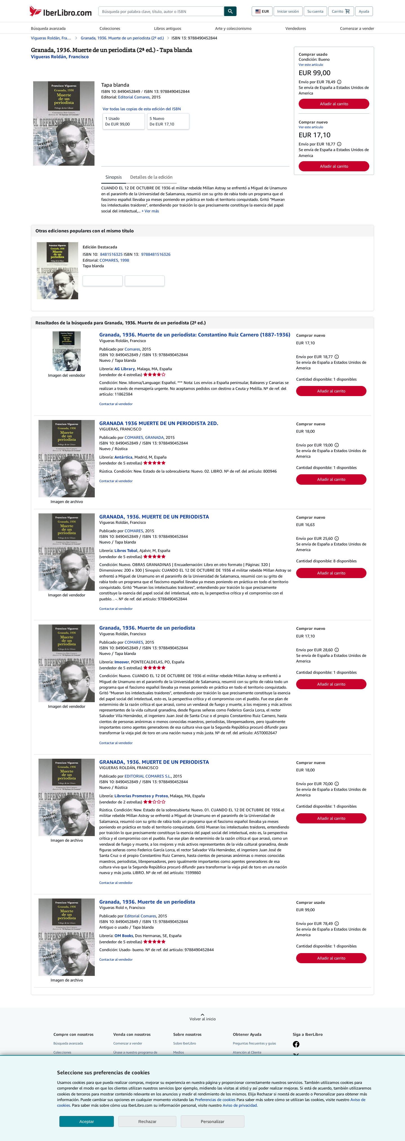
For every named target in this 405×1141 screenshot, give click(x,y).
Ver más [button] (152, 210)
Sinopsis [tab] (113, 177)
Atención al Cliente (247, 1052)
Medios (178, 1052)
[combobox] (161, 11)
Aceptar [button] (86, 1121)
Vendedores (295, 28)
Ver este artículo (311, 64)
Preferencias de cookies (215, 1099)
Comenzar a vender (357, 28)
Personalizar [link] (212, 1121)
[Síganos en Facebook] (296, 1044)
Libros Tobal (126, 550)
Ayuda (364, 11)
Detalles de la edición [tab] (151, 177)
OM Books (123, 935)
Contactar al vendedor (115, 404)
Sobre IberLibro (184, 1043)
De (123, 121)
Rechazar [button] (147, 1121)
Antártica (123, 457)
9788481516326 (155, 254)
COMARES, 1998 (114, 260)
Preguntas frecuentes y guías (254, 1043)
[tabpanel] (195, 199)
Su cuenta (315, 11)
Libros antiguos (167, 28)
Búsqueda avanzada (48, 28)
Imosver (121, 661)
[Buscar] (230, 11)
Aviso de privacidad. (240, 1105)
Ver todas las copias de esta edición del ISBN (142, 108)
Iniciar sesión (288, 11)
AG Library (124, 368)
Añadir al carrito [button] (334, 103)
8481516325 (112, 254)
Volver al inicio (203, 1018)
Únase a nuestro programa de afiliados (135, 1054)
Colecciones (110, 28)
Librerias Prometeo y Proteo (141, 795)
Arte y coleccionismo (233, 28)
